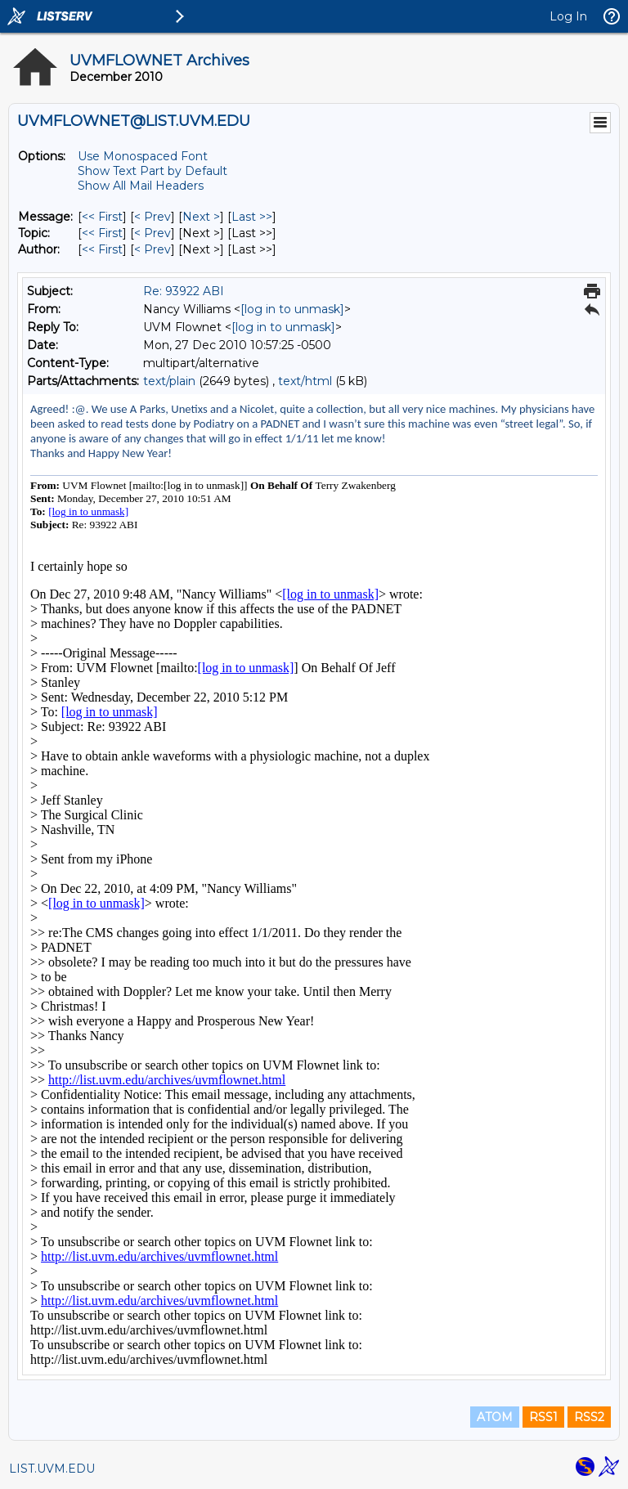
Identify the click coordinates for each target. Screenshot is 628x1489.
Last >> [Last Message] (251, 216)
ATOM (495, 1417)
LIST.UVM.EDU (52, 1468)
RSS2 (589, 1417)
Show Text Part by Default (152, 171)
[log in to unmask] (292, 309)
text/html (305, 381)
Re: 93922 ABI (183, 291)
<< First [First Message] (102, 216)
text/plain (169, 381)
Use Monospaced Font (143, 156)
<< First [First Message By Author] (102, 249)
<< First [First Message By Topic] (102, 233)
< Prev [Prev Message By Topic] (152, 233)
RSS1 (543, 1417)
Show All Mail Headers (141, 185)
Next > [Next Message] (201, 216)
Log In (568, 16)
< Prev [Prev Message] (152, 216)
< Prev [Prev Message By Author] (152, 249)
